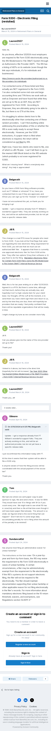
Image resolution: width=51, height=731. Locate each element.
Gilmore (13, 416)
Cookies (33, 706)
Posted (19, 44)
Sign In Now (25, 663)
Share (12, 679)
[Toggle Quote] (6, 427)
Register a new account (25, 644)
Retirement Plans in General (29, 31)
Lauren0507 (10, 29)
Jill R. (12, 229)
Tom (11, 488)
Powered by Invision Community (25, 727)
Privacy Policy (20, 706)
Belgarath (14, 179)
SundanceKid (16, 539)
